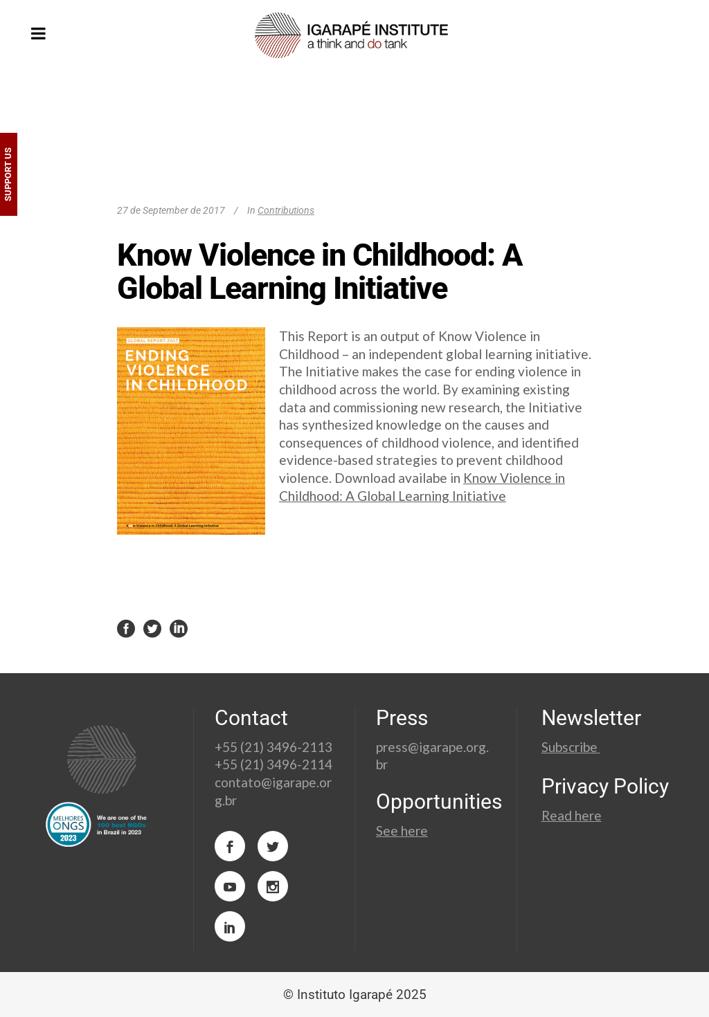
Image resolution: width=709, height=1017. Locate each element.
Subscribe (570, 747)
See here (402, 831)
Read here (571, 815)
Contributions (286, 210)
